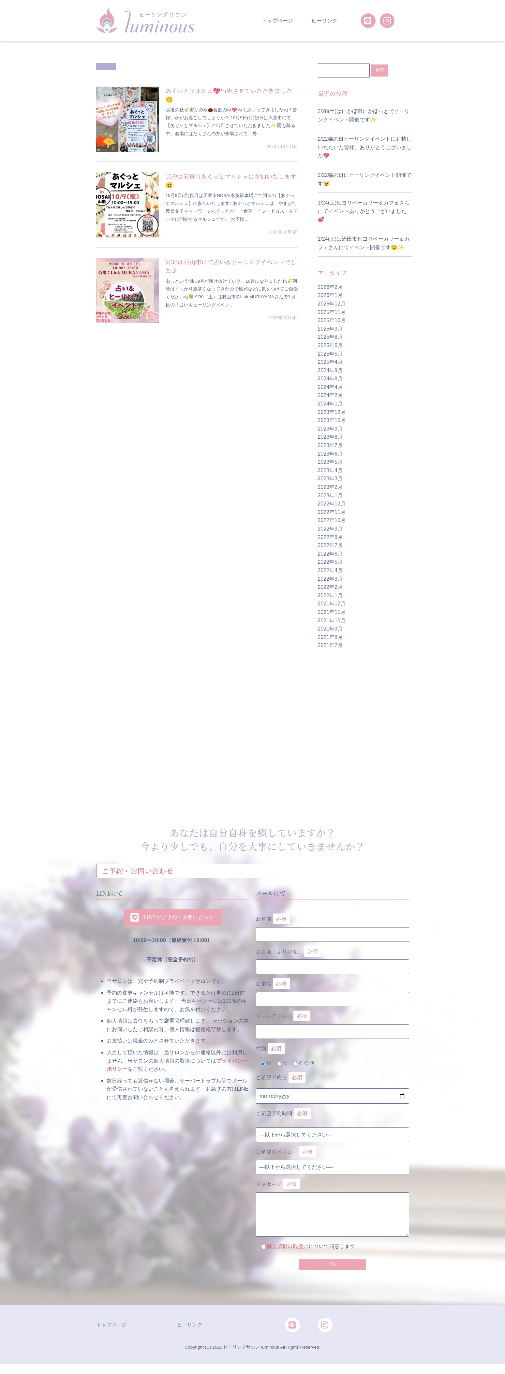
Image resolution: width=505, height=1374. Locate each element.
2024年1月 (330, 404)
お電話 (332, 990)
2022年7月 (330, 545)
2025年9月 (330, 329)
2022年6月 (330, 554)
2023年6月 (330, 454)
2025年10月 (332, 320)
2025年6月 (330, 345)
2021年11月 (332, 612)
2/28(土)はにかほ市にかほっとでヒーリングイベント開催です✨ (364, 116)
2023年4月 (330, 471)
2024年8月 (330, 379)
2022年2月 (330, 587)
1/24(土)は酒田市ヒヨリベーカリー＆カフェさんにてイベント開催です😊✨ (364, 243)
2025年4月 (330, 362)
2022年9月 (330, 529)
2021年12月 (332, 604)
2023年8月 (330, 437)
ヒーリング (324, 20)
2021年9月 (330, 629)
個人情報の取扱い (287, 1246)
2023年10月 (332, 420)
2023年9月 (330, 429)
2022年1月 (330, 595)
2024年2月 (330, 395)
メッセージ (332, 1198)
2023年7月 (330, 445)
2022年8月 (330, 537)
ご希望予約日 (280, 1078)
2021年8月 (330, 637)
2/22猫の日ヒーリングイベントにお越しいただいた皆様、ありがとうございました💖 (365, 147)
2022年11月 (332, 512)
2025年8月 (330, 337)
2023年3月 (330, 479)
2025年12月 (332, 304)
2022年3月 (330, 579)
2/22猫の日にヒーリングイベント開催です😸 (364, 180)
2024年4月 (330, 387)
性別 (270, 1049)
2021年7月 (330, 645)
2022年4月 (330, 571)
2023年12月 (332, 412)
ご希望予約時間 (283, 1114)
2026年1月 (330, 295)
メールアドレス (332, 1022)
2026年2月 (330, 287)
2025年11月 (332, 312)
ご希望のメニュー (286, 1152)
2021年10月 (332, 620)
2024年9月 (330, 370)
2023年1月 (330, 495)
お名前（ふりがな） (332, 957)
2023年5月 (330, 462)
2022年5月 (330, 562)
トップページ (277, 20)
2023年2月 (330, 487)
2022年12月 (332, 504)
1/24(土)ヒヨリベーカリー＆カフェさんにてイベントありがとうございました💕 (364, 211)
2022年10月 (332, 520)
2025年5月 (330, 354)
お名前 (332, 925)
